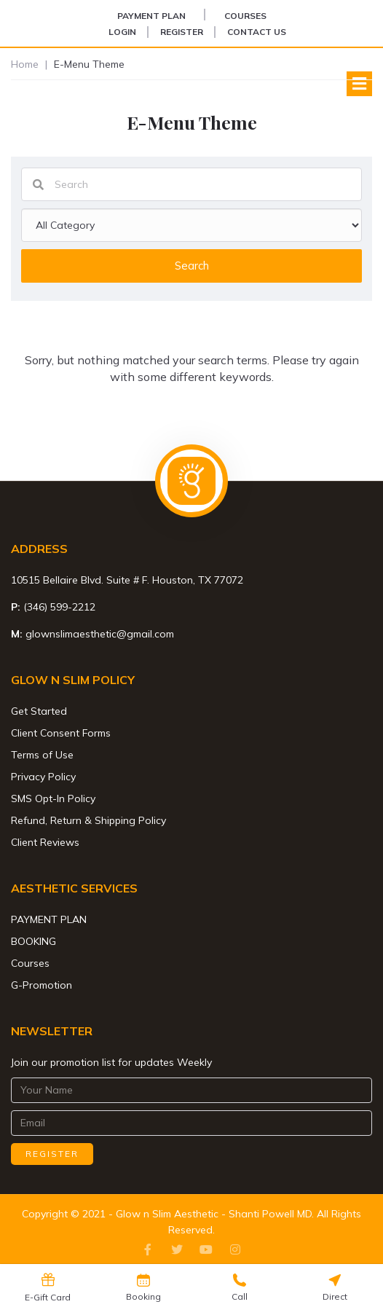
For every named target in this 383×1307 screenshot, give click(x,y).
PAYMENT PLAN (151, 15)
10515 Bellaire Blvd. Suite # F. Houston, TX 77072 (127, 579)
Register (181, 31)
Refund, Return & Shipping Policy (88, 820)
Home (25, 64)
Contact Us (256, 31)
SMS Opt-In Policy (53, 798)
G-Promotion (41, 985)
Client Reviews (45, 842)
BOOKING (33, 941)
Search (192, 265)
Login (122, 31)
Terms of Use (42, 754)
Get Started (39, 711)
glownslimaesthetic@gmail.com (99, 633)
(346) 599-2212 (59, 606)
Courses (245, 15)
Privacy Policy (43, 776)
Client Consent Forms (61, 732)
